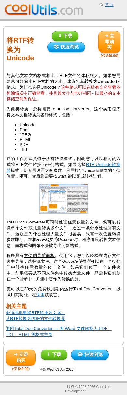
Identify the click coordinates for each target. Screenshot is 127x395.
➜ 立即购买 (109, 41)
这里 (40, 294)
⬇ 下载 (65, 35)
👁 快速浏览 (66, 46)
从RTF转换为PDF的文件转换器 (35, 318)
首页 (109, 4)
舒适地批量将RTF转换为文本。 (35, 312)
